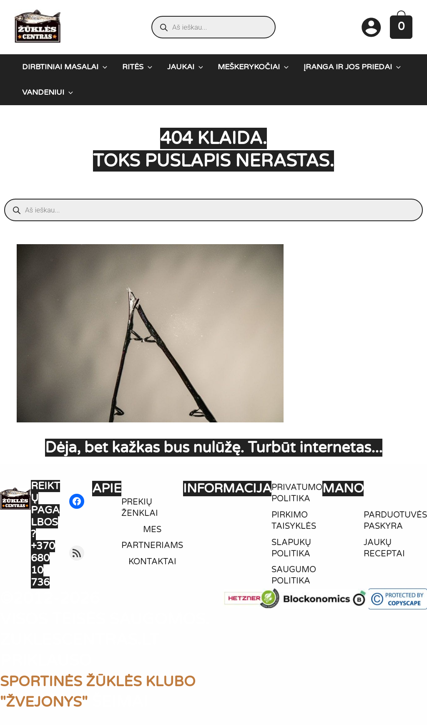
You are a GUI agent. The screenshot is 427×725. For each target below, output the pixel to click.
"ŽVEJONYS (45, 701)
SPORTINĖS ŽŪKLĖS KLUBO (108, 681)
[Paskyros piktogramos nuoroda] (371, 27)
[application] (102, 66)
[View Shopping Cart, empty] (401, 26)
